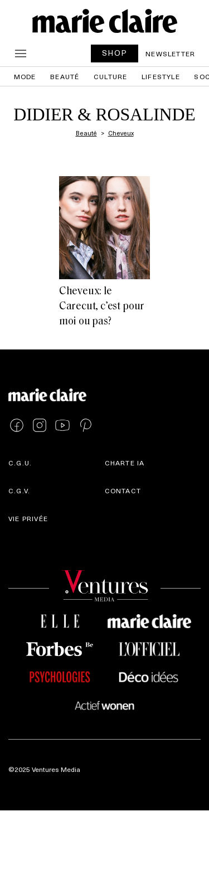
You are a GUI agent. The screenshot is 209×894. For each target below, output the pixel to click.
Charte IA (125, 463)
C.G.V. (19, 490)
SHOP (115, 53)
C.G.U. (20, 463)
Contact (123, 490)
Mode (25, 76)
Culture (110, 76)
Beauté (64, 76)
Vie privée (28, 518)
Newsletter (170, 53)
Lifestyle (161, 76)
